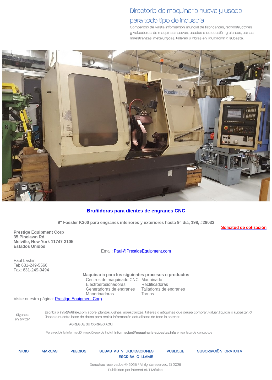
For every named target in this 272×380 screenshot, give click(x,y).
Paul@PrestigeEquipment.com (142, 251)
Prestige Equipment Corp (78, 299)
